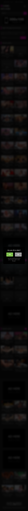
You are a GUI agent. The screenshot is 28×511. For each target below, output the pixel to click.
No (18, 254)
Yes (10, 254)
